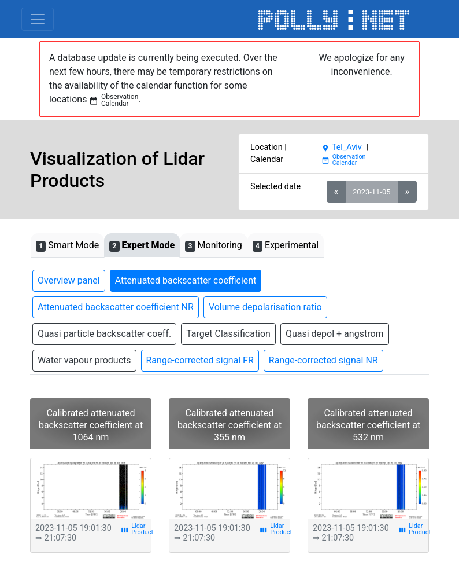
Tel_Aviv (341, 147)
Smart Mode (67, 246)
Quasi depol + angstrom (335, 333)
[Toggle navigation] (37, 19)
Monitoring (213, 246)
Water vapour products (84, 360)
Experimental (286, 246)
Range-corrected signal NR (323, 360)
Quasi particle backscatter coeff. (104, 333)
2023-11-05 (371, 192)
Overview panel (69, 280)
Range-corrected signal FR (200, 360)
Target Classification (228, 333)
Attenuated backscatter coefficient (186, 280)
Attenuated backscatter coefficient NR (116, 307)
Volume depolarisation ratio (265, 307)
